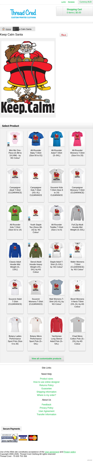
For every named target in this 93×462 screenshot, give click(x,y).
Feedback (46, 404)
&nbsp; (15, 139)
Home (8, 29)
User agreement (52, 452)
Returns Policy (46, 385)
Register (71, 2)
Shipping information (46, 392)
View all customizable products (46, 358)
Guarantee (46, 388)
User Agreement (46, 411)
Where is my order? (46, 395)
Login (63, 2)
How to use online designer (46, 382)
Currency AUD (86, 2)
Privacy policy (70, 452)
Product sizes (46, 378)
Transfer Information (46, 414)
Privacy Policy (46, 408)
